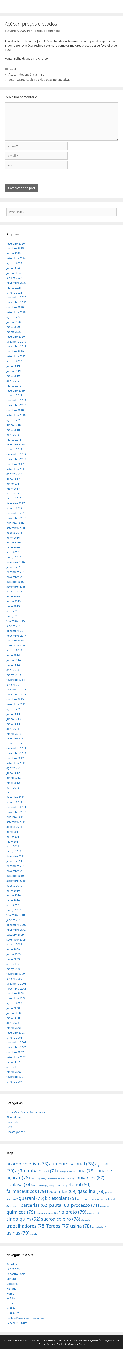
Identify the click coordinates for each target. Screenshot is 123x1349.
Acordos (11, 1264)
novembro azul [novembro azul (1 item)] (84, 1199)
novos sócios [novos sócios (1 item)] (98, 1199)
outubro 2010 (15, 876)
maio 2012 (13, 782)
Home (10, 1293)
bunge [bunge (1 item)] (71, 1172)
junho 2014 (13, 660)
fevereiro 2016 (15, 562)
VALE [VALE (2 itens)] (34, 1233)
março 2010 (13, 910)
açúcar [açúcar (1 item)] (62, 1172)
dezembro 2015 (16, 572)
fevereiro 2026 (15, 243)
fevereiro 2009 (15, 974)
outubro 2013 (15, 699)
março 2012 (13, 792)
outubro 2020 (15, 307)
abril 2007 (12, 1067)
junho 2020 (13, 322)
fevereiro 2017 (15, 503)
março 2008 (13, 1028)
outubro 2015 (15, 581)
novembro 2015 (16, 577)
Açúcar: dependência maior (27, 74)
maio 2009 (13, 959)
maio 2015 (13, 606)
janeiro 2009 (14, 979)
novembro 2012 (16, 753)
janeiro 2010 (14, 920)
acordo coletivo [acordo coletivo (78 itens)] (27, 1164)
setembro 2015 (16, 586)
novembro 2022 (16, 283)
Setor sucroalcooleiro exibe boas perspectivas (39, 79)
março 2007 (13, 1072)
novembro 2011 (16, 812)
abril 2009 (12, 964)
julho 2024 (13, 268)
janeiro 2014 (14, 684)
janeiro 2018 (14, 449)
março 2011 (13, 851)
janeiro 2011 (14, 861)
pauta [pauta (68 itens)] (59, 1205)
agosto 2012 (14, 768)
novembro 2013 (16, 694)
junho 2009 (13, 954)
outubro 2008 (15, 993)
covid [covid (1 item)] (52, 1185)
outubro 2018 (15, 410)
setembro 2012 (16, 763)
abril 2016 (12, 552)
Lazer (9, 1303)
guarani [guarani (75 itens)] (31, 1198)
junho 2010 (13, 895)
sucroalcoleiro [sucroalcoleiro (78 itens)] (60, 1219)
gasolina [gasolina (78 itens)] (90, 1191)
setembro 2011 (16, 822)
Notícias (11, 1308)
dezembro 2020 (16, 297)
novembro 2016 (16, 518)
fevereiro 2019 (15, 390)
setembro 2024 (16, 258)
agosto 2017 (14, 474)
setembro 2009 (16, 939)
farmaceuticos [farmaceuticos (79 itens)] (26, 1191)
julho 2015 (13, 596)
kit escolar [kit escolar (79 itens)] (60, 1198)
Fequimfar (13, 1122)
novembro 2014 (16, 635)
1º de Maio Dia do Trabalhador (25, 1112)
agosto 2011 (14, 827)
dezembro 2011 (16, 807)
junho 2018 (13, 425)
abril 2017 (12, 493)
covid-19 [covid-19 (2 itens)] (61, 1185)
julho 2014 (13, 655)
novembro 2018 (16, 405)
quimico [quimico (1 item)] (104, 1206)
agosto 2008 (14, 1003)
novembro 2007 (16, 1047)
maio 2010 (13, 900)
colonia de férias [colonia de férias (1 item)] (66, 1179)
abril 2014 (12, 670)
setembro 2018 (16, 415)
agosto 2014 (14, 650)
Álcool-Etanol (14, 1117)
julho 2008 (13, 1008)
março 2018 (13, 439)
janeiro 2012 (14, 802)
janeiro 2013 (14, 743)
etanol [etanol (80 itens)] (79, 1184)
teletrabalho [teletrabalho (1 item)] (87, 1220)
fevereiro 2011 (15, 856)
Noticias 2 (12, 1313)
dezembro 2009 (16, 925)
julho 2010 (13, 890)
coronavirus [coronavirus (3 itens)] (40, 1185)
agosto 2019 (14, 361)
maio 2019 (13, 376)
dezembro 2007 (16, 1042)
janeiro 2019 (14, 395)
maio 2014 (13, 665)
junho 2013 (13, 719)
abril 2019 (12, 381)
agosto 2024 (14, 263)
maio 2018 (13, 430)
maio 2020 (13, 327)
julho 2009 (13, 949)
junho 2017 (13, 483)
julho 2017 (13, 479)
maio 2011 (13, 841)
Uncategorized (15, 1132)
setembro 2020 (16, 312)
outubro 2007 (15, 1052)
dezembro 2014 (16, 630)
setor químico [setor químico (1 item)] (93, 1213)
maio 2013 (13, 724)
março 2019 (13, 385)
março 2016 (13, 557)
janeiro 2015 (14, 626)
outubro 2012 (15, 758)
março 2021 (13, 287)
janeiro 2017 (14, 508)
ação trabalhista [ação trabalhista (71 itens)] (36, 1171)
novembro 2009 (16, 930)
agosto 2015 (14, 591)
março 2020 (13, 332)
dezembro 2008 (16, 983)
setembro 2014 (16, 645)
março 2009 (13, 969)
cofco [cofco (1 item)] (44, 1179)
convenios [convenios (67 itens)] (89, 1177)
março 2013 (13, 733)
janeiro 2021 (14, 292)
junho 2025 (13, 253)
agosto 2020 (14, 317)
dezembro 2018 (16, 400)
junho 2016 (13, 542)
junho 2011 (13, 836)
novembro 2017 (16, 459)
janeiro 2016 (14, 567)
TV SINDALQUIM (16, 1323)
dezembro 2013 (16, 689)
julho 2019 (13, 366)
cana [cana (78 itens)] (85, 1170)
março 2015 (13, 616)
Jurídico (11, 1298)
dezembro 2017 (16, 454)
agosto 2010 (14, 885)
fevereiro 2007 (15, 1077)
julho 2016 (13, 537)
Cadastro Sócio (15, 1274)
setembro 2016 (16, 528)
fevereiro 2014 (15, 679)
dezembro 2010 (16, 866)
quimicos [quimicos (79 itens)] (20, 1212)
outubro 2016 (15, 523)
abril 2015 (12, 611)
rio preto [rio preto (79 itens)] (72, 1212)
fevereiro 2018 (15, 444)
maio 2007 (13, 1062)
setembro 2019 (16, 356)
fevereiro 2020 (15, 336)
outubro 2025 (15, 248)
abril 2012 (12, 787)
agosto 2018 (14, 420)
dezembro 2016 (16, 513)
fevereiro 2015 (15, 621)
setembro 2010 (16, 881)
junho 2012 (13, 778)
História (11, 1288)
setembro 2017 (16, 469)
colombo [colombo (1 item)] (52, 1179)
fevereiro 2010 (15, 915)
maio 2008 (13, 1018)
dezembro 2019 (16, 341)
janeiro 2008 (14, 1037)
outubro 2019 (15, 351)
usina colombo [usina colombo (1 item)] (99, 1227)
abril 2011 (12, 846)
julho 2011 (13, 832)
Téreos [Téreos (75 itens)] (58, 1226)
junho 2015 (13, 601)
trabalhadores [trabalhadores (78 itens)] (26, 1226)
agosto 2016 (14, 532)
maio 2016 (13, 547)
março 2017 (13, 498)
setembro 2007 (16, 1057)
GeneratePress (76, 1344)
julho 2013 (13, 714)
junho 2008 (13, 1013)
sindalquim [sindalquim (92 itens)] (23, 1219)
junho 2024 (13, 273)
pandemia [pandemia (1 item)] (14, 1206)
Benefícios (13, 1269)
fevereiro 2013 (15, 738)
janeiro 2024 (14, 278)
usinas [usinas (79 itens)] (17, 1233)
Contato (11, 1279)
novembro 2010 (16, 871)
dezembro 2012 (16, 748)
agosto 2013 (14, 709)
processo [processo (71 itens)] (85, 1205)
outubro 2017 (15, 464)
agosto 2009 (14, 944)
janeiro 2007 (14, 1081)
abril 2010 (12, 905)
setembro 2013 (16, 704)
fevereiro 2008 (15, 1032)
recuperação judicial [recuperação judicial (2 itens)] (47, 1212)
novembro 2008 (16, 988)
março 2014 (13, 675)
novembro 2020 (16, 302)
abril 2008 (12, 1023)
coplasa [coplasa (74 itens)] (19, 1184)
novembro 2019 (16, 346)
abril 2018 (12, 434)
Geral (12, 69)
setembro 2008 (16, 998)
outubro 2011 (15, 817)
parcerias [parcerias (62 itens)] (35, 1205)
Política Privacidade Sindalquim (26, 1318)
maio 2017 (13, 488)
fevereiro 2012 (15, 797)
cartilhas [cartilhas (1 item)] (35, 1179)
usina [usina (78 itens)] (80, 1226)
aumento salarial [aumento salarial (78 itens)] (71, 1164)
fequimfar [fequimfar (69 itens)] (62, 1191)
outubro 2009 (15, 934)
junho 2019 (13, 371)
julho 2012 (13, 773)
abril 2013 (12, 729)
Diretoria (12, 1284)
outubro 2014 (15, 640)
